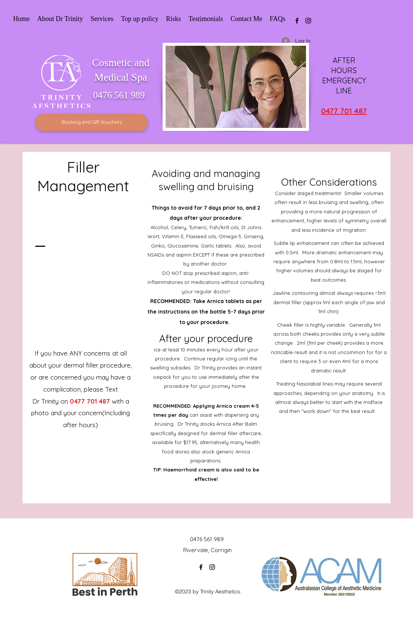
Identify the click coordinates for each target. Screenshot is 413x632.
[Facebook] (297, 20)
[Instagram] (308, 20)
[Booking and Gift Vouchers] (92, 122)
